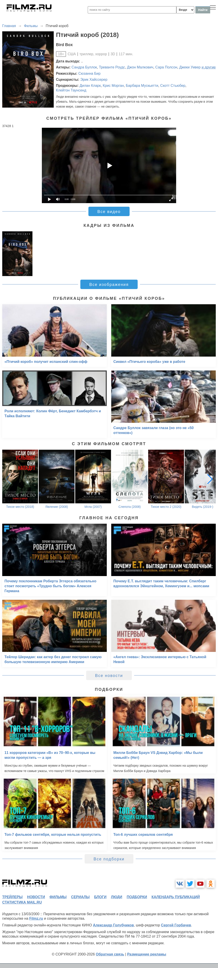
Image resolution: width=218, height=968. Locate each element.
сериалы (80, 897)
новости (36, 897)
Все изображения (109, 284)
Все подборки (109, 859)
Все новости (109, 675)
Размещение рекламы (146, 954)
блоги (100, 897)
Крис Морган (113, 85)
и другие (209, 67)
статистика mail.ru (22, 902)
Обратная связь (110, 954)
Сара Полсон (166, 67)
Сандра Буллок (84, 67)
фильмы (57, 897)
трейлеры (12, 897)
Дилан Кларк (90, 85)
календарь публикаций (176, 897)
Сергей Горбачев (176, 925)
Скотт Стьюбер (172, 85)
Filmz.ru (36, 918)
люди (116, 897)
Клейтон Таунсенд (71, 90)
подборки (137, 897)
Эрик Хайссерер (93, 79)
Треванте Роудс (112, 67)
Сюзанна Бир (89, 73)
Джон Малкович (140, 67)
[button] (210, 479)
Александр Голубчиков (113, 925)
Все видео (109, 211)
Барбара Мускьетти (142, 85)
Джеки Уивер (190, 67)
